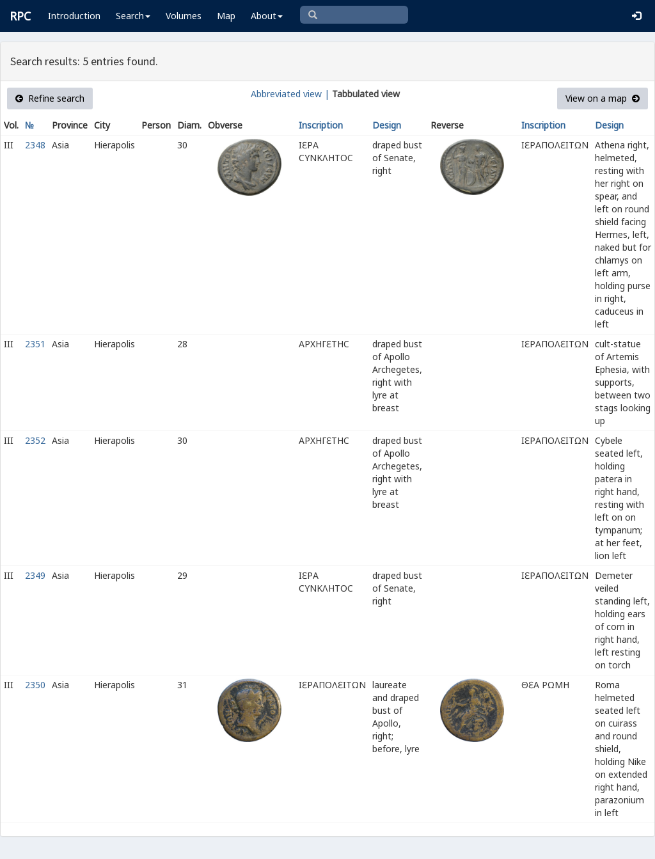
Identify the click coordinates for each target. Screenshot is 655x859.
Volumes (183, 16)
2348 (35, 145)
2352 (35, 440)
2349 (35, 575)
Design (386, 125)
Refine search (49, 98)
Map (226, 16)
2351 (35, 344)
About (267, 16)
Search (133, 16)
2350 (35, 685)
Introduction (74, 16)
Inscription (321, 125)
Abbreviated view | (290, 94)
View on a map (602, 98)
